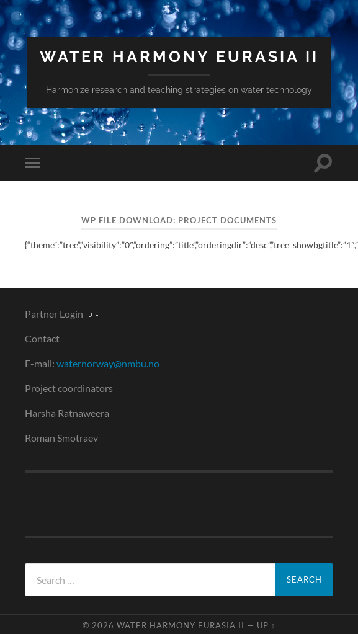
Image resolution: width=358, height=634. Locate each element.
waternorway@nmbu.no (107, 363)
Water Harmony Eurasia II (179, 57)
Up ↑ (266, 625)
